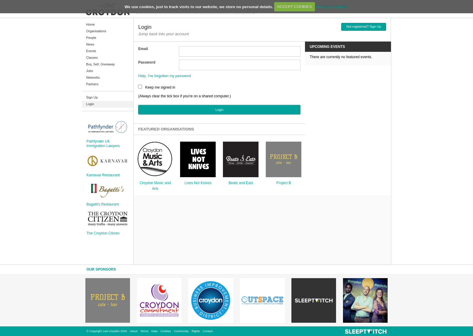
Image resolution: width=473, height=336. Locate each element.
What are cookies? (332, 6)
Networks (93, 77)
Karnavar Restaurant (103, 175)
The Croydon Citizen (103, 233)
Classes (92, 57)
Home (90, 24)
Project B (283, 183)
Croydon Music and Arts (155, 186)
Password (146, 62)
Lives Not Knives (198, 183)
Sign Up (92, 97)
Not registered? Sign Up (363, 26)
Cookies (165, 331)
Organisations (96, 31)
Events (91, 51)
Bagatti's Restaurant (103, 204)
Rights (196, 331)
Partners (92, 84)
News (90, 44)
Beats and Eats (241, 183)
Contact (208, 331)
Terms (144, 331)
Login (90, 104)
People (91, 37)
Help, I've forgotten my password (164, 76)
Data (154, 331)
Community (181, 331)
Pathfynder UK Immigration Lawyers (103, 143)
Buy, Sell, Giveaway (100, 64)
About (134, 331)
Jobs (89, 71)
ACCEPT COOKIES (294, 6)
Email (143, 49)
